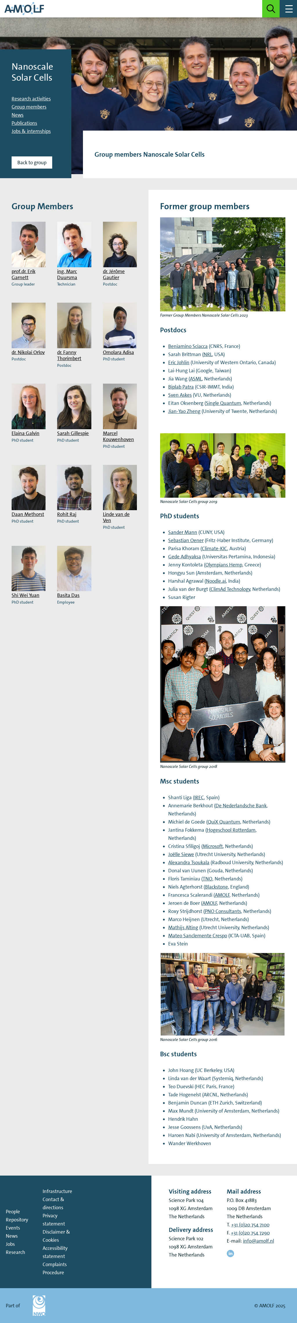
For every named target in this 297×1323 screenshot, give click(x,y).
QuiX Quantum (224, 822)
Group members (29, 107)
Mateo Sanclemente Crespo (197, 935)
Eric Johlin (178, 362)
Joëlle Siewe (181, 854)
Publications (24, 123)
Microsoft (213, 846)
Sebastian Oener (186, 540)
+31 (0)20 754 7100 (250, 1224)
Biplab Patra (181, 387)
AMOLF (222, 895)
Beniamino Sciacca (188, 346)
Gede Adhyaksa (184, 556)
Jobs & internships (31, 131)
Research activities (31, 98)
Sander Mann (182, 532)
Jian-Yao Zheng (184, 411)
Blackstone (216, 887)
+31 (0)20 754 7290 (250, 1233)
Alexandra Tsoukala (188, 862)
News (17, 115)
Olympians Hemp (223, 565)
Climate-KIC (214, 548)
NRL (208, 354)
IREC (199, 797)
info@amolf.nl (258, 1241)
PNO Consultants (223, 911)
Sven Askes (180, 395)
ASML (196, 379)
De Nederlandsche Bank (241, 805)
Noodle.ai (216, 581)
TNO (207, 879)
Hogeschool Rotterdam (231, 830)
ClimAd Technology (230, 589)
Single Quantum (223, 403)
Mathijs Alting (183, 927)
